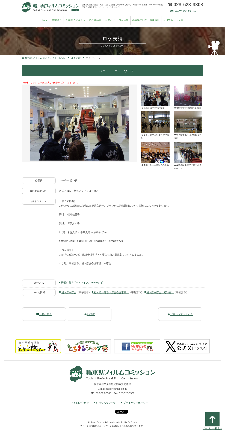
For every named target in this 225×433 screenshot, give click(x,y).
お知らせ (110, 20)
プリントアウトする (180, 314)
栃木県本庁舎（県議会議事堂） (110, 292)
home (45, 20)
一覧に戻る (44, 314)
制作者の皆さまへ (75, 20)
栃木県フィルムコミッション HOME (43, 57)
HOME (89, 314)
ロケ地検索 (95, 20)
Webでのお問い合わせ (187, 11)
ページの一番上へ (212, 421)
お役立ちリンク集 (173, 20)
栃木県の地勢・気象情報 (145, 20)
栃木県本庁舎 (67, 292)
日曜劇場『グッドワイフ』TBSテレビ (82, 282)
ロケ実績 (124, 20)
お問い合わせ (81, 402)
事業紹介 (57, 20)
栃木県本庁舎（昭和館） (159, 292)
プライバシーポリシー (135, 402)
